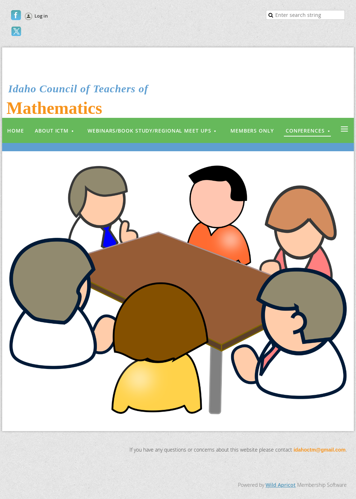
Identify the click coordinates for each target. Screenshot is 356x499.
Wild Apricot (281, 484)
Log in (41, 16)
